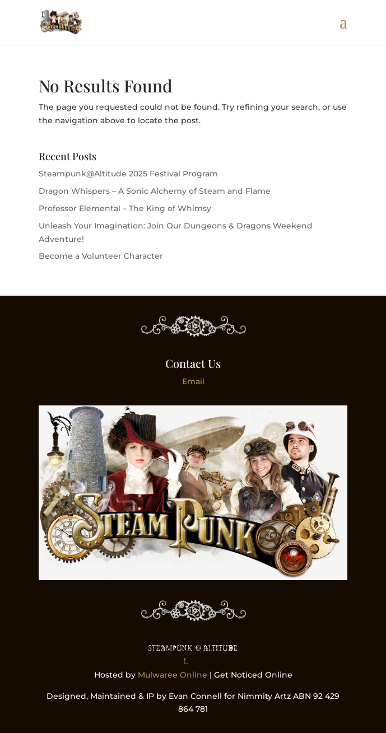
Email (193, 381)
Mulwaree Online (172, 675)
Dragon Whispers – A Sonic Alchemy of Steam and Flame (155, 191)
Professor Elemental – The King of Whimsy (125, 208)
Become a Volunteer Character (101, 256)
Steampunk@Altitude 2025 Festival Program (128, 174)
